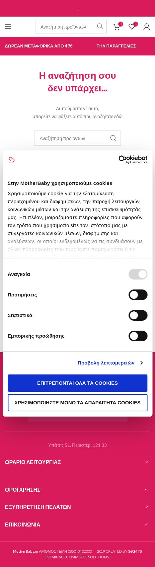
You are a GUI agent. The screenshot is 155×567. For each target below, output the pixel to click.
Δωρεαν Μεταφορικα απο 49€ (39, 45)
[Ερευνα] (71, 27)
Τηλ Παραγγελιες (116, 45)
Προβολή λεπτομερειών (106, 362)
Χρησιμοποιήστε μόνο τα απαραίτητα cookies (78, 402)
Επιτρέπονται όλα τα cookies (77, 383)
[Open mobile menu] (8, 26)
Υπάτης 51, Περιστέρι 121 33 (77, 445)
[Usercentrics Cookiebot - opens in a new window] (118, 159)
